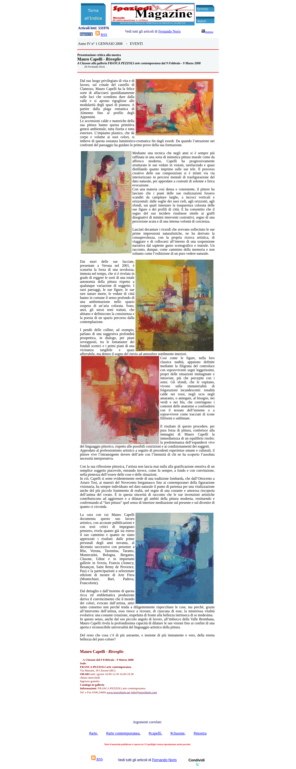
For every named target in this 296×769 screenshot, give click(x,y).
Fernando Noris (169, 31)
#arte (93, 733)
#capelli (155, 733)
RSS (104, 35)
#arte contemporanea (123, 733)
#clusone (177, 733)
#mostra (200, 733)
